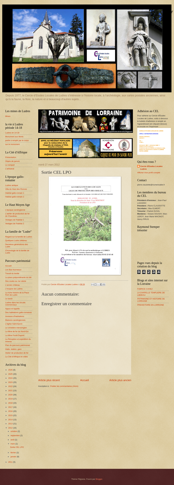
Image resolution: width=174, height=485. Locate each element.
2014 (10, 419)
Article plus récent (49, 380)
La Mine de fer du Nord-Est (16, 331)
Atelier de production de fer (16, 353)
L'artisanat (9, 169)
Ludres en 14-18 (12, 133)
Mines (7, 116)
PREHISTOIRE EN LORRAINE (150, 305)
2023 (10, 382)
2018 (10, 403)
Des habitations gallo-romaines (18, 312)
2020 (10, 395)
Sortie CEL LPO (17, 447)
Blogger (99, 479)
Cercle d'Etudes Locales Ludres (151, 167)
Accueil (84, 380)
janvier (13, 456)
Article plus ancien (120, 380)
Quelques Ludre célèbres (16, 240)
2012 (10, 428)
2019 (10, 399)
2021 (10, 390)
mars (12, 444)
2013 (10, 424)
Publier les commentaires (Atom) (64, 386)
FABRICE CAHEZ (145, 289)
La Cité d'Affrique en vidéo (16, 357)
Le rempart (10, 165)
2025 (10, 374)
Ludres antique (11, 185)
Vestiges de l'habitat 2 (14, 223)
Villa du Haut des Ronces (16, 189)
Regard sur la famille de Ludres (18, 237)
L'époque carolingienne (15, 210)
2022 (10, 386)
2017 (10, 407)
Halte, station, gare (13, 349)
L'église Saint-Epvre (13, 324)
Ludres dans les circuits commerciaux (15, 303)
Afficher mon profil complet (148, 172)
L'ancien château (12, 285)
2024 (10, 378)
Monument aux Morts (14, 136)
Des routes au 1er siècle (15, 281)
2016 (10, 411)
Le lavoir (9, 299)
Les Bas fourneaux (13, 270)
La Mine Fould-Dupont (14, 335)
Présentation (10, 157)
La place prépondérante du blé (18, 277)
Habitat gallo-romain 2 (14, 197)
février (13, 452)
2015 (10, 415)
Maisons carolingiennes (15, 320)
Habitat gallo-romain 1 (14, 193)
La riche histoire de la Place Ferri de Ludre (17, 294)
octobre (14, 431)
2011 (10, 462)
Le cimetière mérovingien (16, 328)
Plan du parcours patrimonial (17, 345)
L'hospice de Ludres (13, 289)
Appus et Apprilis (12, 309)
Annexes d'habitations (14, 316)
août (12, 440)
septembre (15, 435)
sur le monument (12, 144)
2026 (10, 370)
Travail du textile (12, 273)
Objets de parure (12, 161)
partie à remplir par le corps (17, 140)
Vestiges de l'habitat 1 (14, 220)
